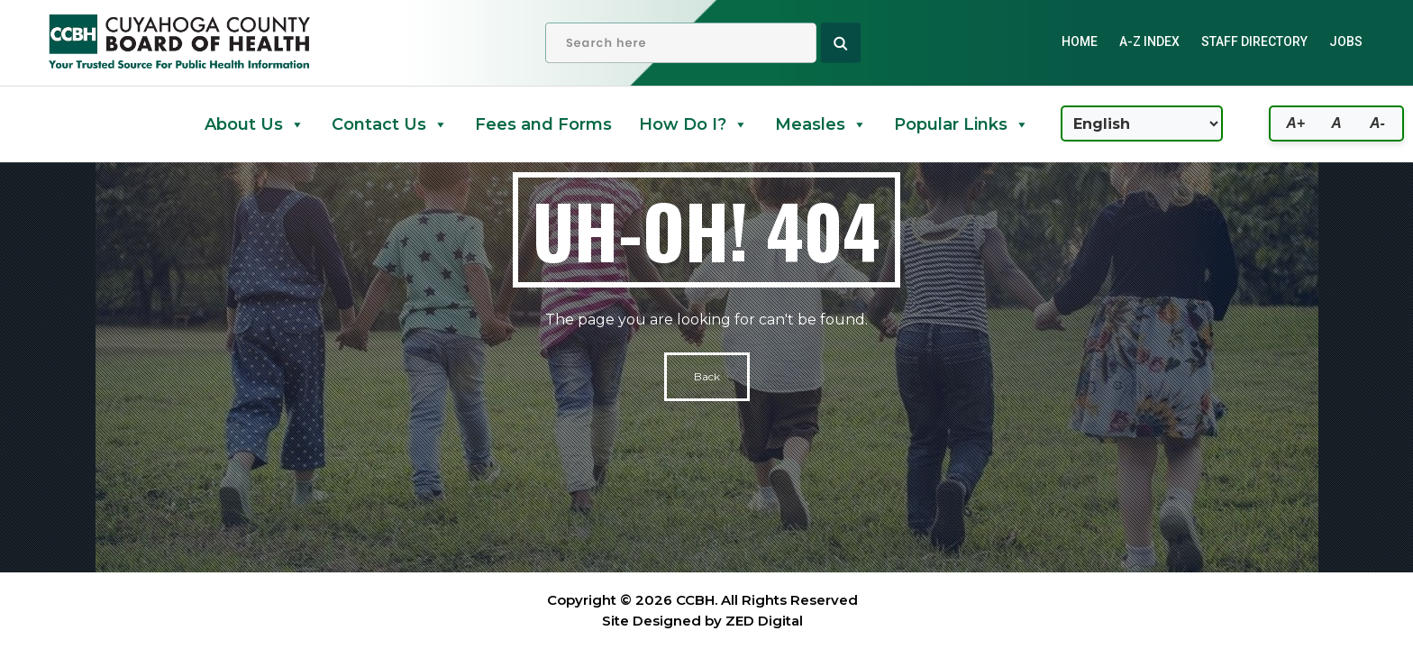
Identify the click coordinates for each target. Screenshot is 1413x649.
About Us (255, 124)
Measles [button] (821, 124)
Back (707, 376)
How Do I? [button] (693, 124)
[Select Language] (1142, 123)
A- (1377, 123)
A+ (1295, 123)
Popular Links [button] (961, 124)
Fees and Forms (543, 124)
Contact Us (390, 124)
